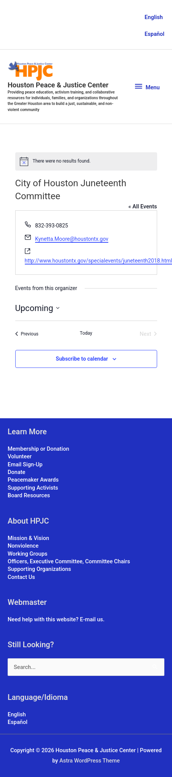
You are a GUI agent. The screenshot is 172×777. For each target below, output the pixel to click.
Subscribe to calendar (82, 359)
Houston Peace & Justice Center (58, 85)
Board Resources (29, 495)
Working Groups (27, 553)
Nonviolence (23, 545)
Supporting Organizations (39, 569)
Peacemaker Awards (33, 479)
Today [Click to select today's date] (86, 333)
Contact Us (21, 577)
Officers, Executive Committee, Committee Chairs (69, 561)
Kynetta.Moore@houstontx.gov (71, 239)
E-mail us (91, 619)
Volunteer (20, 456)
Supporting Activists (33, 487)
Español (154, 34)
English (154, 17)
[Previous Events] (27, 334)
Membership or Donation (38, 448)
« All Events (143, 206)
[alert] (86, 161)
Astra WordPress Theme (89, 760)
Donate (16, 472)
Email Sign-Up (25, 464)
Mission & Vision (28, 538)
